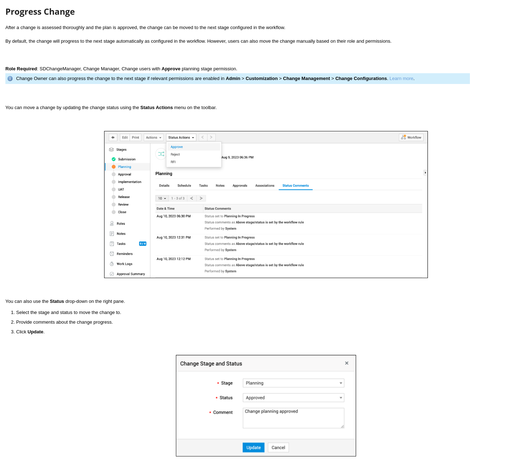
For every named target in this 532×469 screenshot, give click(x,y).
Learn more (401, 78)
